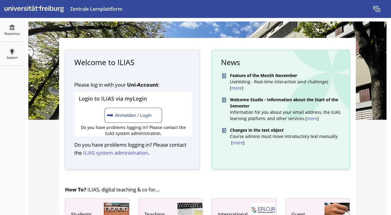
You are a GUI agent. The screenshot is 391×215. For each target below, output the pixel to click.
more (236, 88)
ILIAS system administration (115, 152)
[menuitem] (378, 9)
